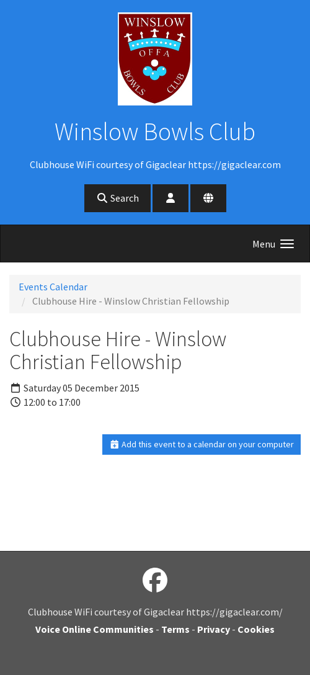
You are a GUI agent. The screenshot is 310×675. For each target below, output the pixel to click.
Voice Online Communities (94, 629)
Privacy (213, 629)
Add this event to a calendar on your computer (201, 444)
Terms (175, 629)
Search (117, 198)
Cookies (256, 629)
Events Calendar (53, 286)
